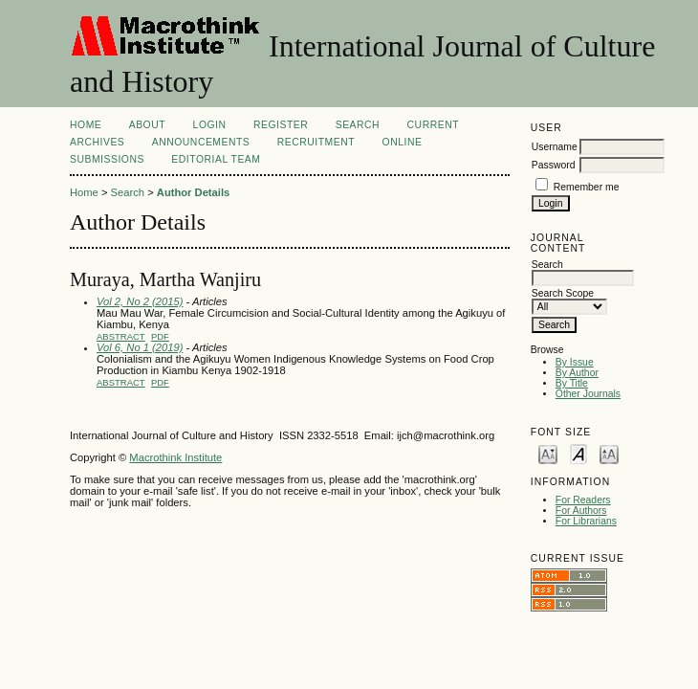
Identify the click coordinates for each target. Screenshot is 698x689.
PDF (160, 336)
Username (555, 147)
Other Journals (588, 394)
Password (554, 165)
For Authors (581, 510)
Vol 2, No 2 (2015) (140, 301)
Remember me (587, 187)
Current (433, 125)
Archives (97, 142)
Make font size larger (609, 453)
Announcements (201, 142)
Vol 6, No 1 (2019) (140, 347)
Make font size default (578, 453)
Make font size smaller (547, 453)
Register (280, 125)
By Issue (575, 362)
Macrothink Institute (175, 457)
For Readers (583, 500)
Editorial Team (215, 159)
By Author (577, 372)
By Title (572, 383)
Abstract (121, 336)
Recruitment (316, 142)
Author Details (193, 192)
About (147, 125)
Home (85, 125)
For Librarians (586, 521)
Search (358, 125)
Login (210, 125)
